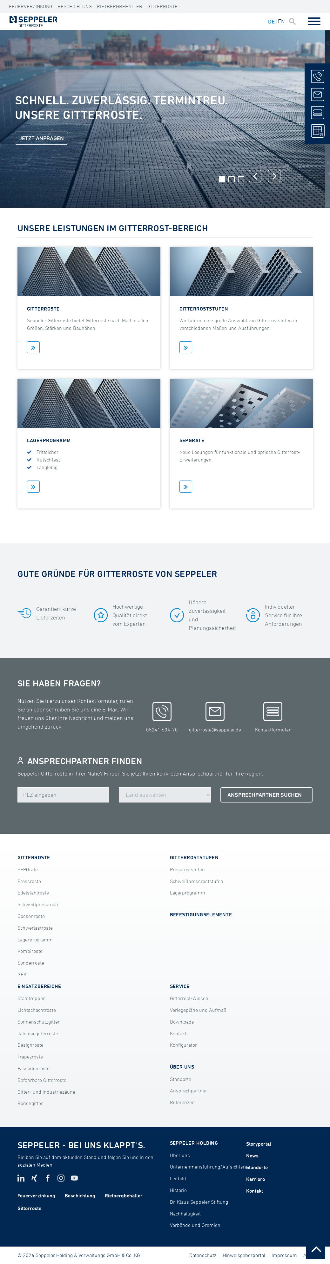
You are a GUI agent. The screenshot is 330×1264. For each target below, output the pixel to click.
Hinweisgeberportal (244, 1255)
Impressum (284, 1255)
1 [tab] (222, 179)
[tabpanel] (162, 119)
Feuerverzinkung (30, 6)
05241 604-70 (162, 717)
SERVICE (180, 986)
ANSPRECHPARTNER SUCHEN (264, 794)
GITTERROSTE (33, 857)
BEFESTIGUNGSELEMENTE (201, 914)
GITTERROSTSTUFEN (194, 857)
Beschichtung (74, 6)
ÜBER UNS (182, 1067)
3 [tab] (241, 179)
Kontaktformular (273, 717)
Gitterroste (162, 6)
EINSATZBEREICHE (39, 986)
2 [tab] (231, 179)
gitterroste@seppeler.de (215, 717)
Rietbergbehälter (119, 6)
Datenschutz (202, 1255)
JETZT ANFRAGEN (41, 138)
